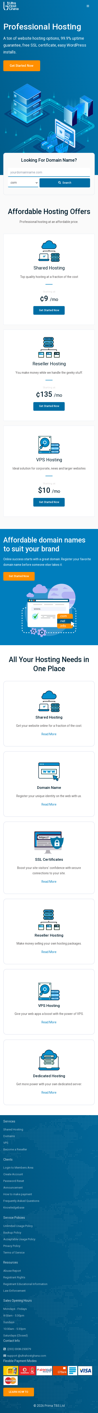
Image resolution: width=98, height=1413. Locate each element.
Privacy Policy (11, 1246)
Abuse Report (12, 1271)
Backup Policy (12, 1232)
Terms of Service (13, 1252)
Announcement (13, 1188)
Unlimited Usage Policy (18, 1226)
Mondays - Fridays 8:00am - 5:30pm (15, 1312)
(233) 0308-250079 (17, 1349)
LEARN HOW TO (18, 1392)
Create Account (13, 1174)
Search (64, 183)
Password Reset (13, 1181)
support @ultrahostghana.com (24, 1356)
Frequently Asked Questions (21, 1201)
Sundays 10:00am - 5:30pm (14, 1326)
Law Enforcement (14, 1291)
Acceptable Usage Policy (19, 1239)
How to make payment (17, 1194)
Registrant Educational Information (25, 1284)
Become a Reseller (15, 1150)
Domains (9, 1136)
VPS (5, 1143)
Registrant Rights (14, 1277)
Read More (49, 734)
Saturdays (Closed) (15, 1335)
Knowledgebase (13, 1208)
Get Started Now (20, 65)
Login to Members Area (18, 1168)
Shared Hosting (13, 1130)
